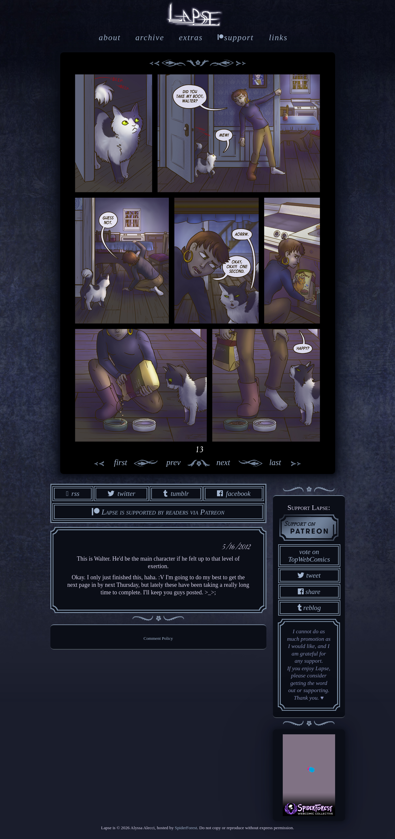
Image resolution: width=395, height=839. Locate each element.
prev (154, 463)
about (110, 37)
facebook (233, 493)
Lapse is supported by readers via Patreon (158, 512)
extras (191, 37)
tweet (308, 575)
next (242, 463)
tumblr (176, 493)
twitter (121, 493)
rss (73, 493)
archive (149, 37)
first (106, 463)
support (236, 37)
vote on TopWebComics (309, 555)
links (278, 37)
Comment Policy (158, 638)
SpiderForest (186, 827)
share (309, 591)
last (289, 463)
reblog (309, 607)
